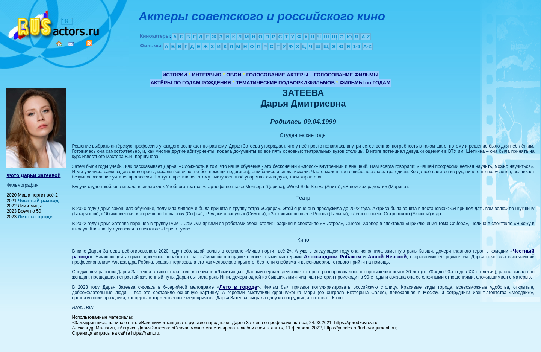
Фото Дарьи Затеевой (33, 175)
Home (59, 43)
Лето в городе (35, 216)
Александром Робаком (332, 256)
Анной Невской (387, 256)
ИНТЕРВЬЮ (206, 75)
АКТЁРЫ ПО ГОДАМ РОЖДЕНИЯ (191, 82)
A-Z (365, 37)
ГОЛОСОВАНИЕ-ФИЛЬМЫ (346, 75)
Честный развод (38, 200)
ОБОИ (233, 75)
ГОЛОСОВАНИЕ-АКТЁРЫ (277, 75)
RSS (89, 43)
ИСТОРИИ (175, 75)
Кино (54, 24)
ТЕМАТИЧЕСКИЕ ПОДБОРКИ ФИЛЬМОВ (285, 82)
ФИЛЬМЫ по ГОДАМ (365, 82)
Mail (71, 44)
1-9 (356, 46)
